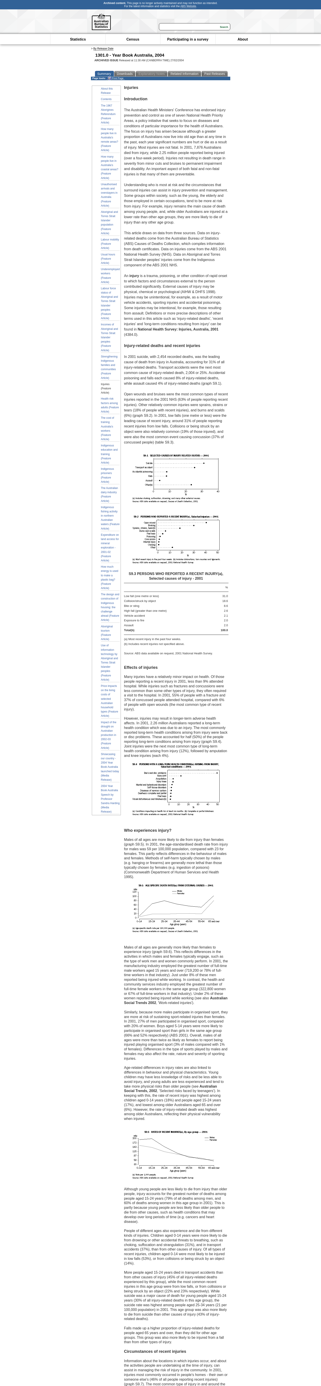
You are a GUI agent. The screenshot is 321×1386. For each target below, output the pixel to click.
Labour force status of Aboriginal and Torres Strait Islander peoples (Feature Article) (109, 303)
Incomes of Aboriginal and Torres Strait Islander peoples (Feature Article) (109, 337)
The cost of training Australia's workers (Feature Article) (107, 428)
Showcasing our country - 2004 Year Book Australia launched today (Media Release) (110, 767)
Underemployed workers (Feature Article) (110, 276)
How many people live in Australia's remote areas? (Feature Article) (109, 139)
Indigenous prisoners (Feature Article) (107, 475)
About (243, 39)
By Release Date (103, 48)
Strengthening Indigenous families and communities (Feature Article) (109, 367)
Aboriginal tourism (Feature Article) (107, 633)
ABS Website (188, 6)
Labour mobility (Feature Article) (110, 244)
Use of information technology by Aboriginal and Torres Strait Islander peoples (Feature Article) (109, 662)
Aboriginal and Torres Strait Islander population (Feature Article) (109, 222)
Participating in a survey (187, 39)
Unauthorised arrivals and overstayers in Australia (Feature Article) (109, 195)
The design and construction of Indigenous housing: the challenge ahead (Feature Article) (110, 607)
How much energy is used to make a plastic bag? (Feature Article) (109, 577)
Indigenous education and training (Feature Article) (109, 454)
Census (132, 39)
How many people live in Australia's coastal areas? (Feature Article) (109, 167)
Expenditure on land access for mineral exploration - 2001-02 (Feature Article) (110, 547)
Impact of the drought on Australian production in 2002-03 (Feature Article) (108, 735)
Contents (106, 99)
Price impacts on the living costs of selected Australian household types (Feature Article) (109, 700)
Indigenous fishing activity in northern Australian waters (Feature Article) (110, 518)
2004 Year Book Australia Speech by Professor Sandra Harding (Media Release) (110, 798)
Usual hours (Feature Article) (108, 259)
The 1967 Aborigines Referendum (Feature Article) (108, 114)
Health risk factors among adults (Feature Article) (110, 405)
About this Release (107, 90)
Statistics (78, 39)
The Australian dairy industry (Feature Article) (109, 495)
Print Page (115, 78)
